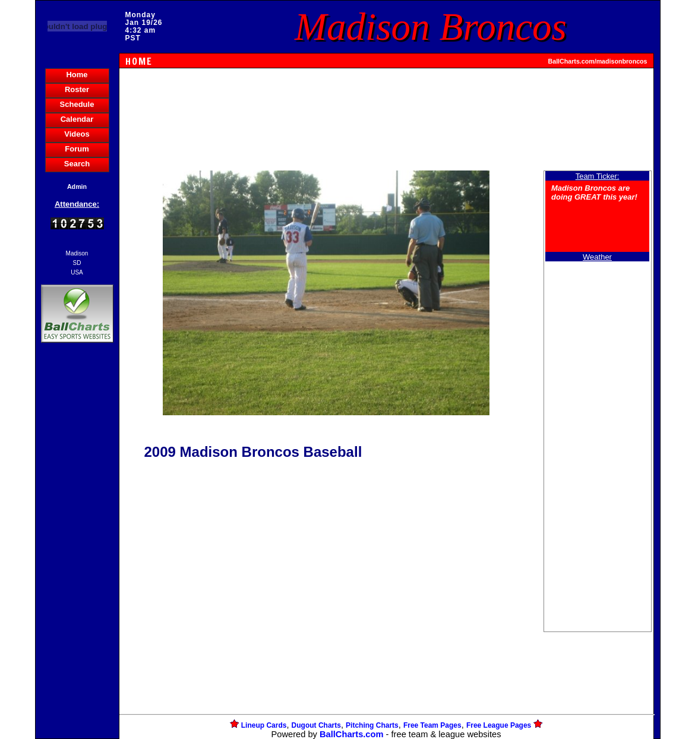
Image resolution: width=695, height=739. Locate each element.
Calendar (77, 119)
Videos (76, 134)
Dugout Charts (316, 725)
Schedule (77, 104)
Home (76, 74)
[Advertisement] (77, 550)
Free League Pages (498, 725)
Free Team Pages (432, 725)
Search (77, 163)
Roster (77, 89)
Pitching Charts (372, 725)
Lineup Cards (264, 725)
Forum (77, 148)
